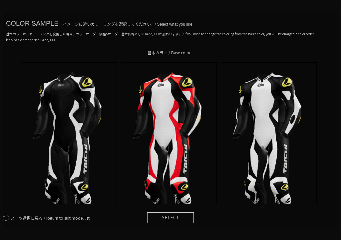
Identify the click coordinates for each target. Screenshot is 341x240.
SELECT (170, 217)
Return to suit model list (46, 218)
